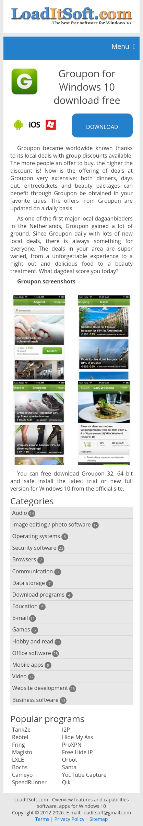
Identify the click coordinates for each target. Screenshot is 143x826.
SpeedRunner (29, 782)
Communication (36, 571)
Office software (35, 653)
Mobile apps (32, 665)
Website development (44, 688)
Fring (18, 744)
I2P (66, 729)
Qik (66, 782)
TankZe (21, 729)
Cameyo (22, 774)
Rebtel (20, 737)
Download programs (42, 595)
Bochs (19, 767)
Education (29, 606)
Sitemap (99, 819)
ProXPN (72, 744)
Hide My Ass (77, 737)
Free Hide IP (77, 752)
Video (23, 676)
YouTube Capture (84, 774)
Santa (69, 767)
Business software (39, 700)
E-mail (24, 618)
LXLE (18, 759)
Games (25, 630)
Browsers (28, 559)
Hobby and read (37, 641)
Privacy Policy (69, 819)
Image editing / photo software (55, 525)
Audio (23, 513)
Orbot (69, 759)
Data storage (32, 583)
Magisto (22, 752)
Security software (38, 548)
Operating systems (40, 536)
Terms (42, 819)
